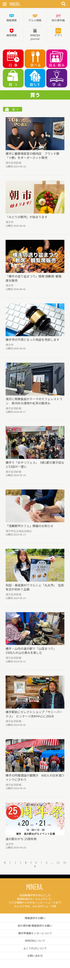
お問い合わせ (35, 955)
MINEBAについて (35, 940)
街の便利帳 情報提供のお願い (35, 925)
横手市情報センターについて (35, 933)
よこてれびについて (35, 948)
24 (64, 862)
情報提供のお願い (35, 918)
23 (58, 862)
